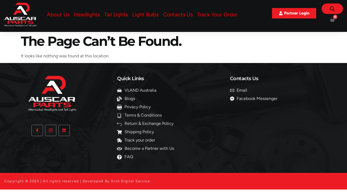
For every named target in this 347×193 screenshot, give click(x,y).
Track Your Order (217, 14)
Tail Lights (116, 14)
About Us (58, 14)
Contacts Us (178, 14)
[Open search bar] (332, 8)
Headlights (87, 14)
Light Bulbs (145, 14)
